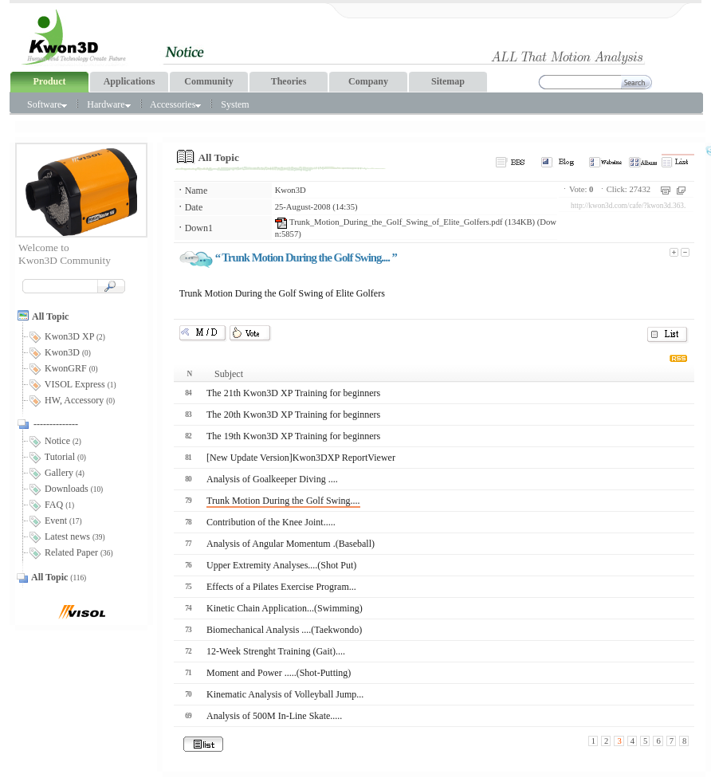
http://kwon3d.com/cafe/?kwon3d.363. (628, 206)
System (235, 104)
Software (47, 104)
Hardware (108, 104)
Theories (289, 81)
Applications (129, 81)
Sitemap (448, 81)
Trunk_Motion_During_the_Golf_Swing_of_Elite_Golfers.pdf (389, 222)
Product (49, 81)
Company (368, 81)
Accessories (175, 104)
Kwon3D (290, 190)
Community (208, 81)
